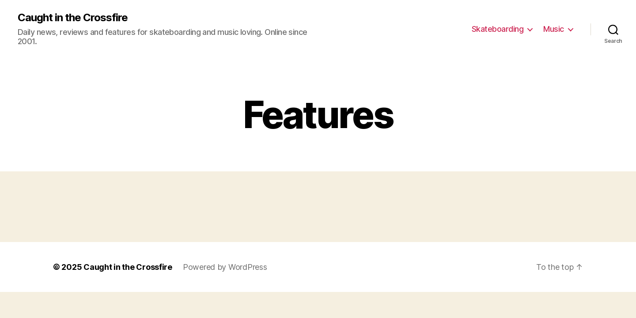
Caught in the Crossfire (73, 17)
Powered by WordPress (225, 267)
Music (553, 29)
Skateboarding (498, 29)
